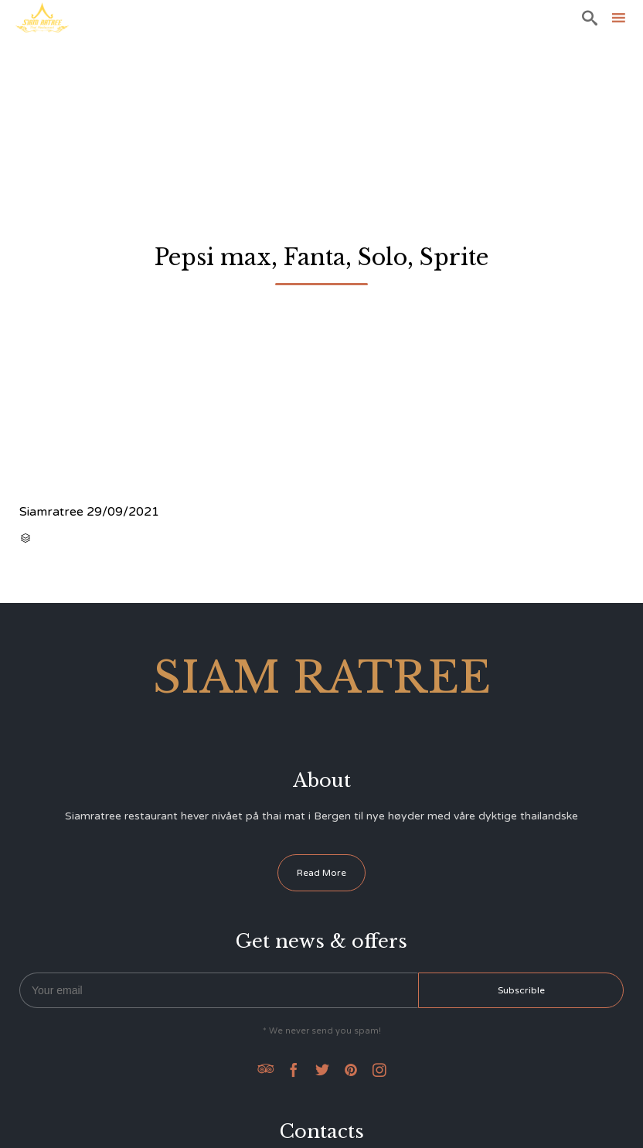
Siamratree (51, 511)
